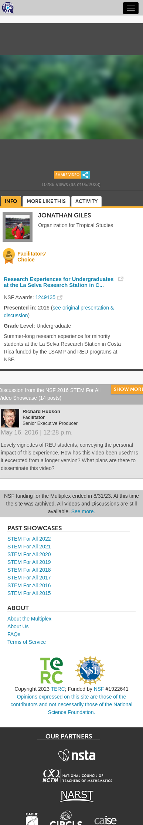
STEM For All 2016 (29, 585)
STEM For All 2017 (29, 578)
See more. (83, 511)
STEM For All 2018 (29, 570)
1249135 (45, 297)
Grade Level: (19, 326)
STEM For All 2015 (29, 593)
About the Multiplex (29, 619)
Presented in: (20, 308)
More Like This (46, 201)
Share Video (67, 175)
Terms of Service (26, 642)
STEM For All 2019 (29, 562)
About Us (18, 626)
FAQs (13, 634)
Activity (86, 201)
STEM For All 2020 (29, 554)
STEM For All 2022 (29, 539)
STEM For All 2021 (29, 547)
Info (11, 201)
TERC (58, 689)
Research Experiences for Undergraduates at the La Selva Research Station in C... (58, 282)
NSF (99, 689)
